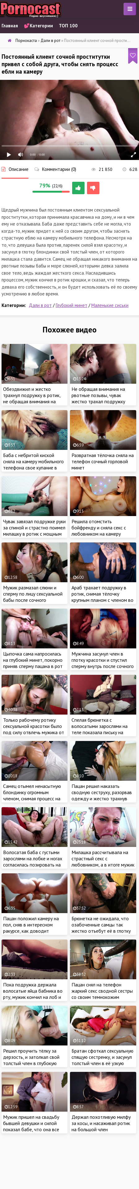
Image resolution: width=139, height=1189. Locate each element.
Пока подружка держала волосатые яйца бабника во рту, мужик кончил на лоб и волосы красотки (33, 993)
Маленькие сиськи (109, 305)
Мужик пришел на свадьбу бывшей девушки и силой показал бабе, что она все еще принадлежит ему (31, 1126)
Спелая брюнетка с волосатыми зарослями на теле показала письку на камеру (100, 729)
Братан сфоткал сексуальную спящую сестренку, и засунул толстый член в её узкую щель (102, 1060)
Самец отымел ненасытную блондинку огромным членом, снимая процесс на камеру (32, 795)
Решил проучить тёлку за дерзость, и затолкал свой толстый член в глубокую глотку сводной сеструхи (31, 1060)
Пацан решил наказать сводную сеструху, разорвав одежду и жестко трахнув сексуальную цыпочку (102, 795)
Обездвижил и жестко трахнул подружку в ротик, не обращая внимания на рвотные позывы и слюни (31, 398)
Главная (10, 26)
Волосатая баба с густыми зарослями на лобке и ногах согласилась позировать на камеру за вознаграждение (32, 861)
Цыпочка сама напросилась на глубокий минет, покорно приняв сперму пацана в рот (33, 660)
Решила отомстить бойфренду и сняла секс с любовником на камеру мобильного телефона (99, 530)
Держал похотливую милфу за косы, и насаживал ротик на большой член (101, 1123)
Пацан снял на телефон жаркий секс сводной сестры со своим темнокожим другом (102, 993)
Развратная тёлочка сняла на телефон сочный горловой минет (103, 461)
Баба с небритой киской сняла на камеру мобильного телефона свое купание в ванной (33, 464)
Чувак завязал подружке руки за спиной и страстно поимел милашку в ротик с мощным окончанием (34, 530)
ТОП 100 (68, 26)
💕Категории (38, 26)
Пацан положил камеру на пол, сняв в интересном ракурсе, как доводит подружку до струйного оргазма (31, 930)
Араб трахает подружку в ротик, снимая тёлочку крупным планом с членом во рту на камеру (102, 596)
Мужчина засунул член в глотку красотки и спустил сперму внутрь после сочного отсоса (103, 663)
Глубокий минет (71, 305)
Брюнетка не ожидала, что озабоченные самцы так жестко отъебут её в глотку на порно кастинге (101, 927)
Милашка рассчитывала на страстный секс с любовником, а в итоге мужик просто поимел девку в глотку (103, 864)
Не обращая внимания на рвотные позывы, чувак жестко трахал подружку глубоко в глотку (98, 398)
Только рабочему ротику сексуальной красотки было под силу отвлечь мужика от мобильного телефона (33, 729)
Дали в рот (40, 305)
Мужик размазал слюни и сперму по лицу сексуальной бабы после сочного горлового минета (33, 596)
